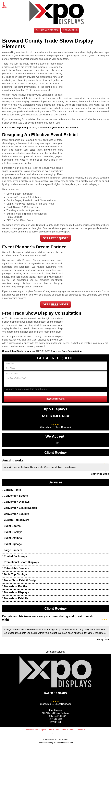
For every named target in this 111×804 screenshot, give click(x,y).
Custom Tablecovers (15, 519)
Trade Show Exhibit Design (19, 580)
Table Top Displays (14, 574)
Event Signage (12, 544)
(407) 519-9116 (40, 127)
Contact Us (70, 30)
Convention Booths (15, 495)
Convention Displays (16, 501)
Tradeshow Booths (14, 586)
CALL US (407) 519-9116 (47, 30)
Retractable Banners (15, 568)
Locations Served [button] (55, 652)
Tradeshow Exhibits (15, 598)
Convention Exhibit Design (19, 507)
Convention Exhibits (15, 514)
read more (70, 467)
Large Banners (12, 550)
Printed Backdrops (14, 556)
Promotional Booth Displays (20, 562)
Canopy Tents (11, 489)
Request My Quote (55, 399)
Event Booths (11, 526)
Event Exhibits (12, 538)
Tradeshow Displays (15, 592)
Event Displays (12, 532)
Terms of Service (68, 730)
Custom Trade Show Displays (35, 730)
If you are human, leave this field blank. (25, 389)
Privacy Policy (54, 730)
